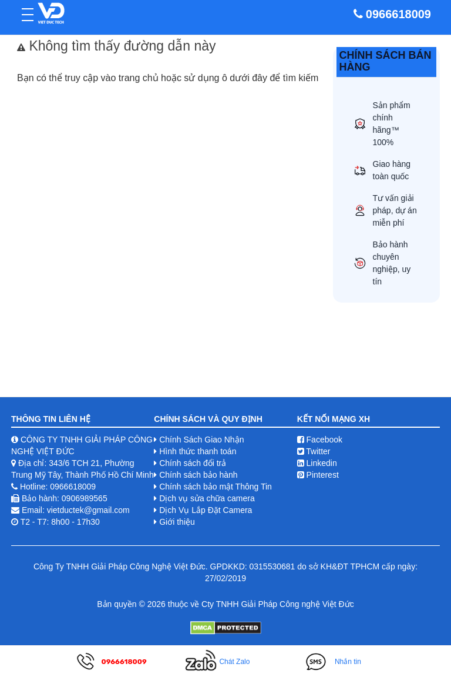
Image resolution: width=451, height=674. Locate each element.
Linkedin (317, 463)
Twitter (314, 451)
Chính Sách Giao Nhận (201, 439)
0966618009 (398, 14)
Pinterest (318, 474)
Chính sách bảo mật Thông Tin (215, 486)
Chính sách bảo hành (198, 474)
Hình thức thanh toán (197, 451)
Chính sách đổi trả (192, 463)
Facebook (319, 439)
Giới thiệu (177, 522)
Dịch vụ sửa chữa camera (207, 498)
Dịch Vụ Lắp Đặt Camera (205, 510)
